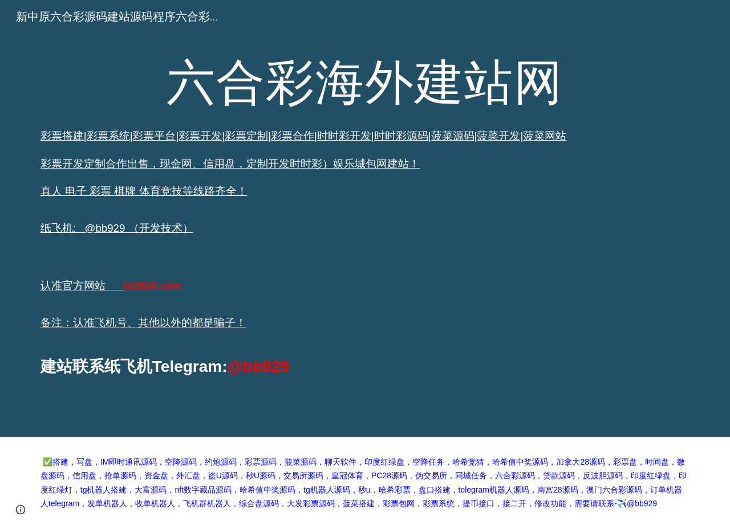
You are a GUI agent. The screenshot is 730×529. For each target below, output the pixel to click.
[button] (21, 510)
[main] (365, 218)
